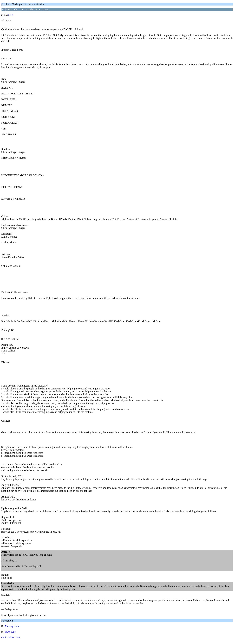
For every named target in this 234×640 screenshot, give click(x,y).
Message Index (13, 626)
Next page (10, 631)
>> (11, 15)
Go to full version (10, 637)
